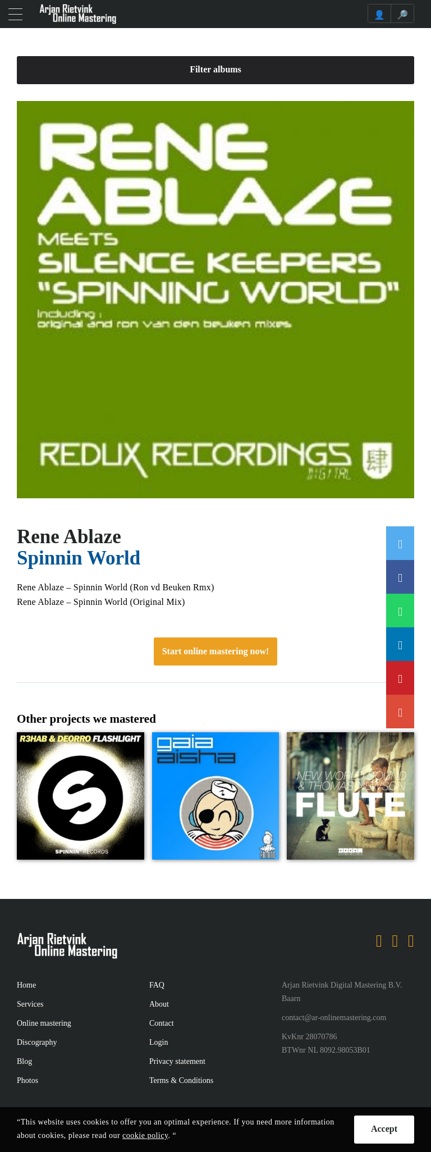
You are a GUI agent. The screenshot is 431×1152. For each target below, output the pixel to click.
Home (26, 985)
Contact (161, 1023)
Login (158, 1042)
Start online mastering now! (215, 651)
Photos (27, 1080)
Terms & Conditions (181, 1080)
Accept (384, 1128)
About (159, 1004)
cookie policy (145, 1135)
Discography (37, 1042)
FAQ (156, 985)
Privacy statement (177, 1061)
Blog (24, 1061)
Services (30, 1004)
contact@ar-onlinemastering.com (334, 1017)
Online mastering (44, 1023)
